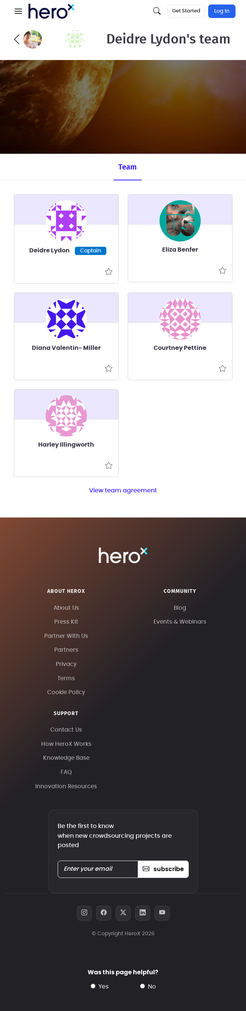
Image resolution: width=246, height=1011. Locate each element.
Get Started (186, 11)
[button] (18, 11)
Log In (222, 11)
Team (127, 167)
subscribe (163, 869)
